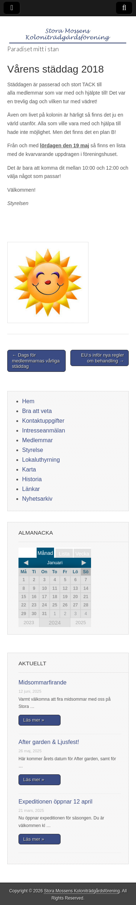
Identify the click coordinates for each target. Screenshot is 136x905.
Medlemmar (37, 440)
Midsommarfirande (42, 682)
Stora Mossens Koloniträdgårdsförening (82, 890)
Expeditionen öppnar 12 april (55, 802)
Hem (28, 401)
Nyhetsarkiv (37, 499)
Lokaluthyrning (41, 460)
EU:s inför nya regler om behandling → (102, 358)
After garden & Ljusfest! (48, 742)
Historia (32, 479)
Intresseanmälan (43, 430)
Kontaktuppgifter (43, 421)
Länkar (31, 489)
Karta (29, 469)
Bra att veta (37, 411)
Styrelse (32, 450)
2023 (29, 622)
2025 (80, 622)
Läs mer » (33, 720)
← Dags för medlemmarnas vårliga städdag (36, 360)
